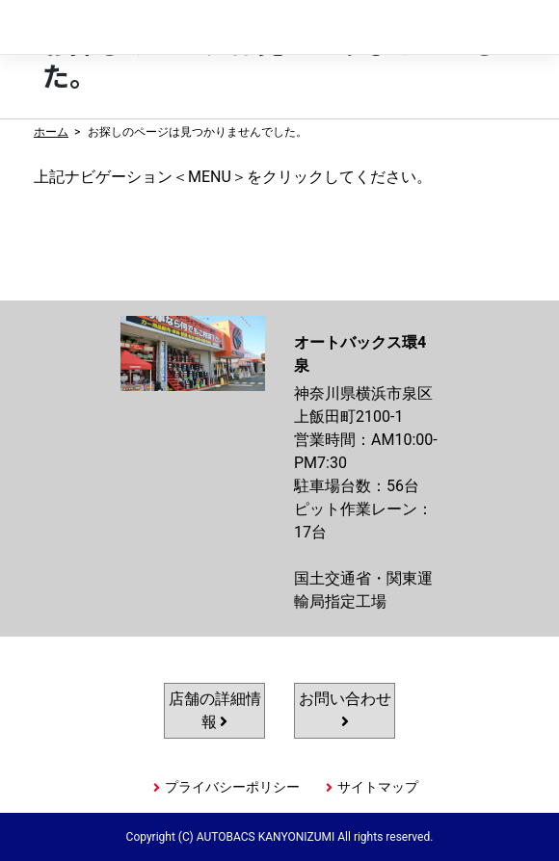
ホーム (51, 132)
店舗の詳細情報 (215, 710)
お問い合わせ (345, 709)
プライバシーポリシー (232, 787)
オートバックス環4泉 (126, 27)
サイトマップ (377, 787)
